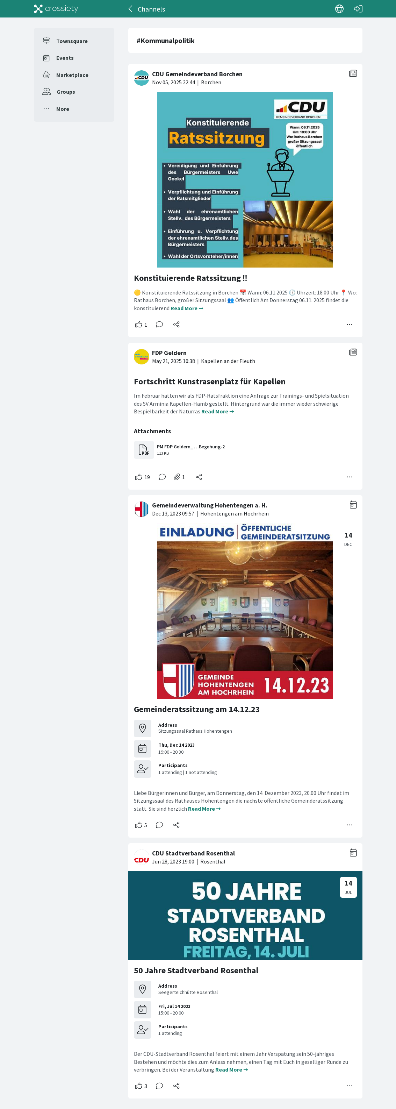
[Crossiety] (56, 8)
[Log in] (358, 8)
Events (65, 57)
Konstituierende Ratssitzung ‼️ (191, 277)
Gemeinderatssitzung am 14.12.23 (197, 709)
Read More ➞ (187, 308)
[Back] (131, 8)
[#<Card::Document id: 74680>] (245, 413)
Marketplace (72, 74)
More (62, 108)
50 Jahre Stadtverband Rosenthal (196, 970)
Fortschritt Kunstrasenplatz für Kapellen (210, 381)
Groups (66, 91)
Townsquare (72, 40)
